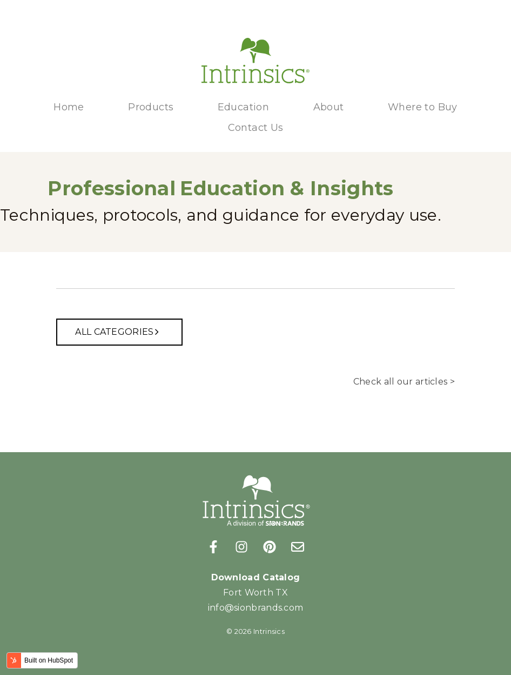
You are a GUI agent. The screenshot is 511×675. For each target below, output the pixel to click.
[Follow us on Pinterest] (269, 547)
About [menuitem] (328, 107)
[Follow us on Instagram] (241, 547)
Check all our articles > (404, 381)
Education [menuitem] (244, 107)
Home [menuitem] (68, 107)
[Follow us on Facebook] (213, 547)
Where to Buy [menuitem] (423, 107)
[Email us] (297, 547)
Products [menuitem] (150, 107)
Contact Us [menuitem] (256, 128)
